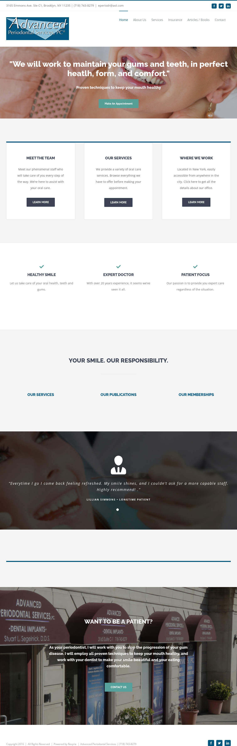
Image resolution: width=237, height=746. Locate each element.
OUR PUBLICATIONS (118, 394)
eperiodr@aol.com (111, 5)
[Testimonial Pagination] (117, 509)
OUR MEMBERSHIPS (196, 394)
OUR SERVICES (40, 394)
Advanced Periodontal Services (98, 734)
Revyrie (72, 734)
